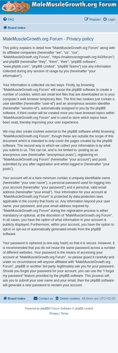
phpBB (45, 308)
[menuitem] (8, 19)
